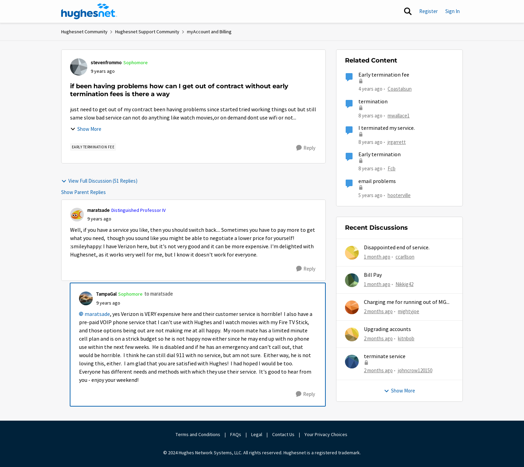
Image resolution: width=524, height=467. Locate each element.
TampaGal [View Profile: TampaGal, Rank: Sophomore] (106, 294)
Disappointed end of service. (397, 247)
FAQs (235, 434)
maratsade (97, 314)
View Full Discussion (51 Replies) (99, 181)
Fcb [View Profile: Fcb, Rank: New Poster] (391, 168)
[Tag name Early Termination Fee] (93, 147)
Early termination (379, 154)
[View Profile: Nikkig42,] (352, 280)
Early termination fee (383, 74)
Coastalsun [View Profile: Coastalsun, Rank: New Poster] (400, 89)
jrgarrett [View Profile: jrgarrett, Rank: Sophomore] (397, 142)
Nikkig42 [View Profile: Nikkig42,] (404, 284)
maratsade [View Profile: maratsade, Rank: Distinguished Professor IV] (98, 210)
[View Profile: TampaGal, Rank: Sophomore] (86, 298)
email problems (377, 181)
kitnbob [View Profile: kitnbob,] (406, 338)
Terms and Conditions (198, 434)
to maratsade (158, 294)
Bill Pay (373, 275)
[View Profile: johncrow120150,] (352, 361)
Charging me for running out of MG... (406, 302)
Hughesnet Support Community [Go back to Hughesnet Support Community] (147, 32)
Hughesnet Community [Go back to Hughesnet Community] (84, 32)
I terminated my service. (386, 128)
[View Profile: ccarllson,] (352, 253)
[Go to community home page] (89, 11)
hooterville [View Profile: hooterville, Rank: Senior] (399, 195)
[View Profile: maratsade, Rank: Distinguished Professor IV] (77, 214)
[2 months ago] (378, 312)
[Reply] (306, 148)
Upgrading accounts (387, 329)
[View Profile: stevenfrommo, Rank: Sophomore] (78, 67)
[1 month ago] (377, 257)
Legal (256, 434)
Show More (85, 129)
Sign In (452, 11)
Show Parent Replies (83, 192)
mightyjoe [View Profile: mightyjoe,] (408, 311)
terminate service (384, 356)
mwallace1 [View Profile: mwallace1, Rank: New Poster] (399, 115)
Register (428, 11)
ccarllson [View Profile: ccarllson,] (404, 256)
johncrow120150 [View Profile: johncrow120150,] (415, 370)
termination (373, 101)
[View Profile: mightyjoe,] (352, 307)
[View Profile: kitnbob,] (352, 334)
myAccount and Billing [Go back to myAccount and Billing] (209, 32)
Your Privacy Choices (326, 434)
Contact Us (283, 434)
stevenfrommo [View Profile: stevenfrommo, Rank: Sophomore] (106, 62)
